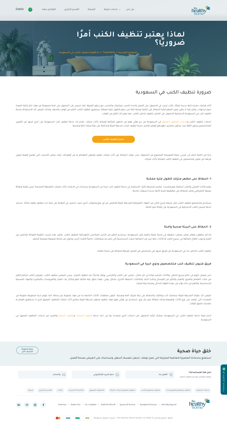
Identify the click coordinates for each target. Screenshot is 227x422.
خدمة (95, 316)
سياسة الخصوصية (148, 405)
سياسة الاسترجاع (127, 405)
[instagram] (35, 405)
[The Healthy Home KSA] (201, 10)
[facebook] (43, 405)
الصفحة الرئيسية (127, 52)
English (20, 9)
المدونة (91, 9)
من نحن (130, 9)
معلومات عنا (90, 405)
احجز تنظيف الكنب (113, 139)
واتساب (59, 374)
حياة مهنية (76, 405)
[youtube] (27, 405)
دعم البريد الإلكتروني (106, 374)
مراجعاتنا (62, 405)
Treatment (108, 52)
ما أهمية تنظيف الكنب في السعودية (79, 52)
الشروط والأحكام (168, 405)
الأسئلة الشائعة (108, 405)
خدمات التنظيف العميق (174, 122)
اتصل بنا (166, 374)
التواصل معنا (49, 9)
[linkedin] (19, 405)
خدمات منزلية (111, 9)
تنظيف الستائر (66, 316)
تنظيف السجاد (84, 316)
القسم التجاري (71, 9)
